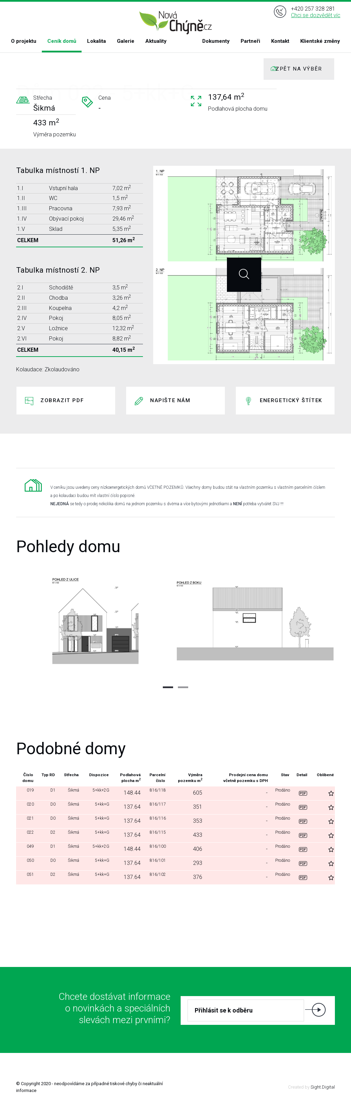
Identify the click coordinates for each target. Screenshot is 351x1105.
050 (27, 863)
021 (27, 821)
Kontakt (280, 41)
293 (195, 863)
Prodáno (281, 793)
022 (27, 835)
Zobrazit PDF (62, 400)
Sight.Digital (323, 1087)
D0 (49, 807)
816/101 (155, 863)
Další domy (175, 903)
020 (27, 807)
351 (195, 807)
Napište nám (170, 400)
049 (27, 849)
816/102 (155, 877)
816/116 (155, 821)
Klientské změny (320, 41)
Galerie (125, 41)
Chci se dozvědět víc (315, 20)
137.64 (127, 807)
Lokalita (96, 41)
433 (195, 835)
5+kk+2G (95, 793)
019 (27, 793)
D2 (49, 835)
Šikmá (67, 793)
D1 (49, 793)
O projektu (23, 41)
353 (195, 821)
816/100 (155, 849)
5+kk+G (96, 807)
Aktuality (156, 41)
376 (195, 877)
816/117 (155, 807)
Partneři (250, 41)
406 (195, 849)
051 (27, 877)
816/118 (155, 793)
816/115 (155, 835)
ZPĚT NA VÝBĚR (299, 69)
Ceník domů (61, 41)
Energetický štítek (291, 400)
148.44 (127, 793)
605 (195, 793)
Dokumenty (216, 41)
